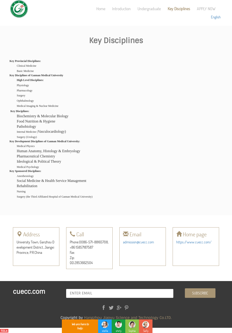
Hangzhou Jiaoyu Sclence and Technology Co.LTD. (128, 317)
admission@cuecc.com (138, 242)
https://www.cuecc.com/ (194, 242)
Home (100, 8)
